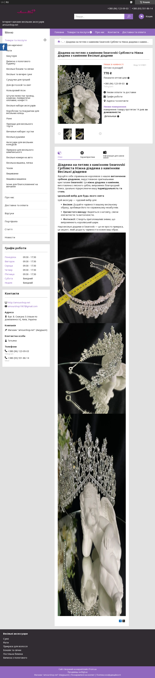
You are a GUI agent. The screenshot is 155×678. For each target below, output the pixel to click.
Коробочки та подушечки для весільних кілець (22, 112)
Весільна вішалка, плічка (19, 163)
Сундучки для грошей (18, 80)
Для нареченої (14, 45)
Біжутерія (11, 56)
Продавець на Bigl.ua (77, 672)
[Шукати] (128, 16)
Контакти (113, 32)
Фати (9, 50)
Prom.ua (92, 669)
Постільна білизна (13, 653)
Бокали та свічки (12, 650)
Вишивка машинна (16, 179)
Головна (59, 32)
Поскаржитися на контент (82, 675)
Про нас (100, 32)
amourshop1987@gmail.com (22, 306)
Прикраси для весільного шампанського (20, 151)
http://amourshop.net (19, 302)
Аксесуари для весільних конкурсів (19, 143)
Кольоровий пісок (16, 90)
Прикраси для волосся (15, 646)
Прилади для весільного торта (19, 125)
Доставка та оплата (134, 32)
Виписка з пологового (15, 657)
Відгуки (9, 213)
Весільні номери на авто (19, 157)
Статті (8, 229)
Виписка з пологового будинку (18, 62)
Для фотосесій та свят (18, 85)
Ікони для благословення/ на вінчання (22, 185)
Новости (10, 237)
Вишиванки (12, 173)
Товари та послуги (78, 32)
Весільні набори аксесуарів (21, 105)
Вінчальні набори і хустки (20, 131)
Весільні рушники (15, 137)
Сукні (6, 638)
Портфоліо (11, 221)
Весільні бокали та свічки (20, 69)
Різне (9, 118)
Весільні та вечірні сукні (19, 74)
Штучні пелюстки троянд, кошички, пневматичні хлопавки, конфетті (20, 98)
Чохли (9, 168)
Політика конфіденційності (108, 675)
